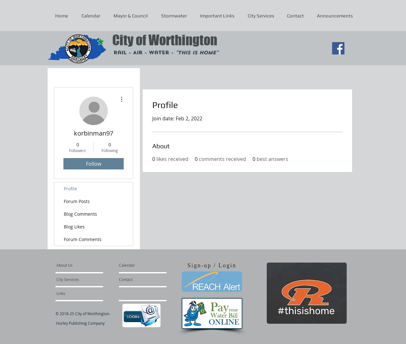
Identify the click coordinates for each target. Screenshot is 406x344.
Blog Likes (74, 227)
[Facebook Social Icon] (338, 48)
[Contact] (136, 279)
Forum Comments (83, 239)
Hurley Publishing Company (80, 323)
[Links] (73, 293)
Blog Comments (80, 214)
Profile (70, 189)
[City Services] (74, 279)
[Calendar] (137, 265)
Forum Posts (77, 201)
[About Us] (80, 265)
